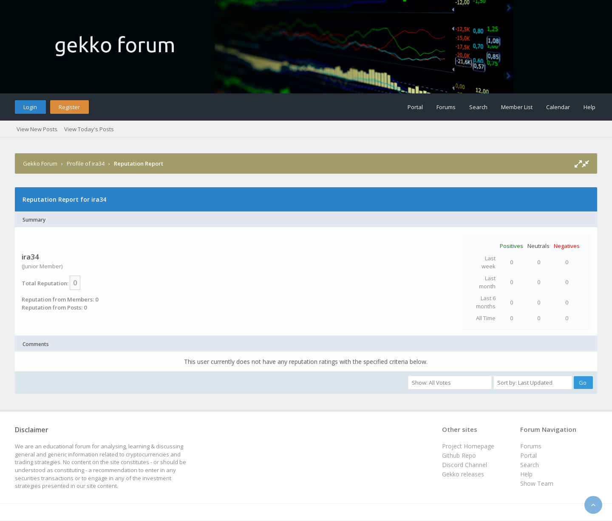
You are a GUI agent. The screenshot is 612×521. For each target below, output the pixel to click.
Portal (415, 107)
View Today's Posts (89, 129)
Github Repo (459, 455)
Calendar (558, 107)
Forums (446, 107)
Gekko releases (463, 474)
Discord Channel (464, 465)
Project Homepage (468, 446)
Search (478, 107)
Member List (517, 107)
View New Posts (37, 129)
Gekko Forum (40, 163)
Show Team (536, 483)
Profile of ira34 (86, 163)
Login (30, 107)
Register (69, 107)
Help (589, 107)
